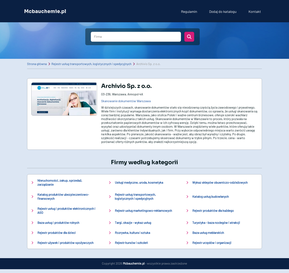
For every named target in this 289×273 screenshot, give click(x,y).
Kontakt (254, 11)
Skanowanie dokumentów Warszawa (126, 101)
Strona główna (37, 64)
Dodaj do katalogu (222, 11)
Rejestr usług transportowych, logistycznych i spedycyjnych (91, 64)
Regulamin (189, 11)
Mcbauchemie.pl (45, 11)
